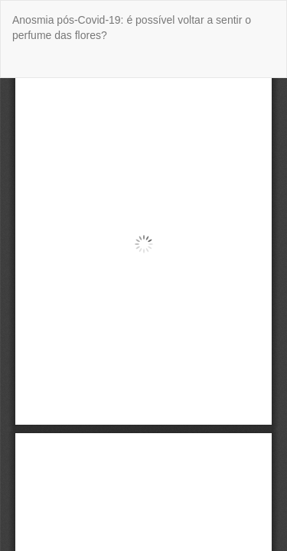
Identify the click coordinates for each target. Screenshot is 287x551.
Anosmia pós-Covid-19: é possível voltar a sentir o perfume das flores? (131, 27)
